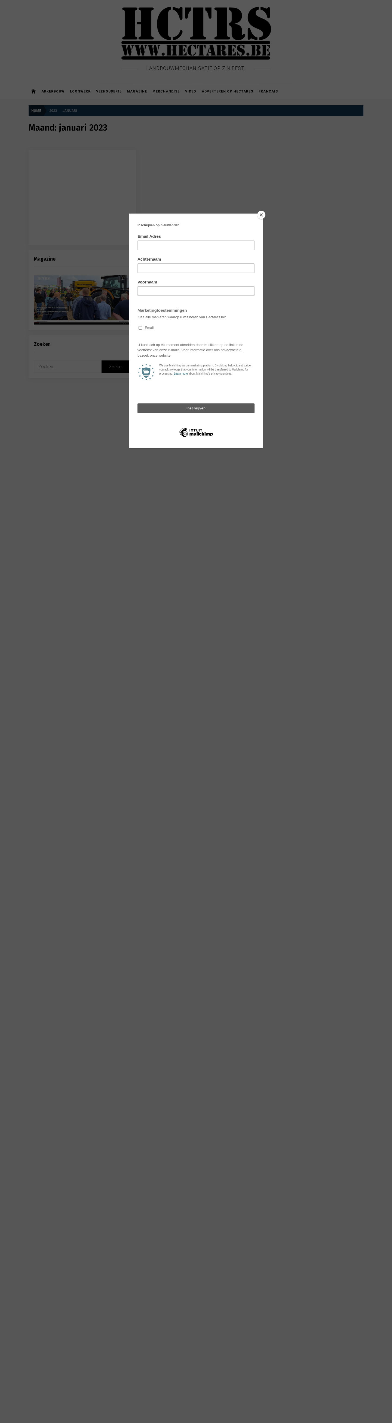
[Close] (261, 215)
